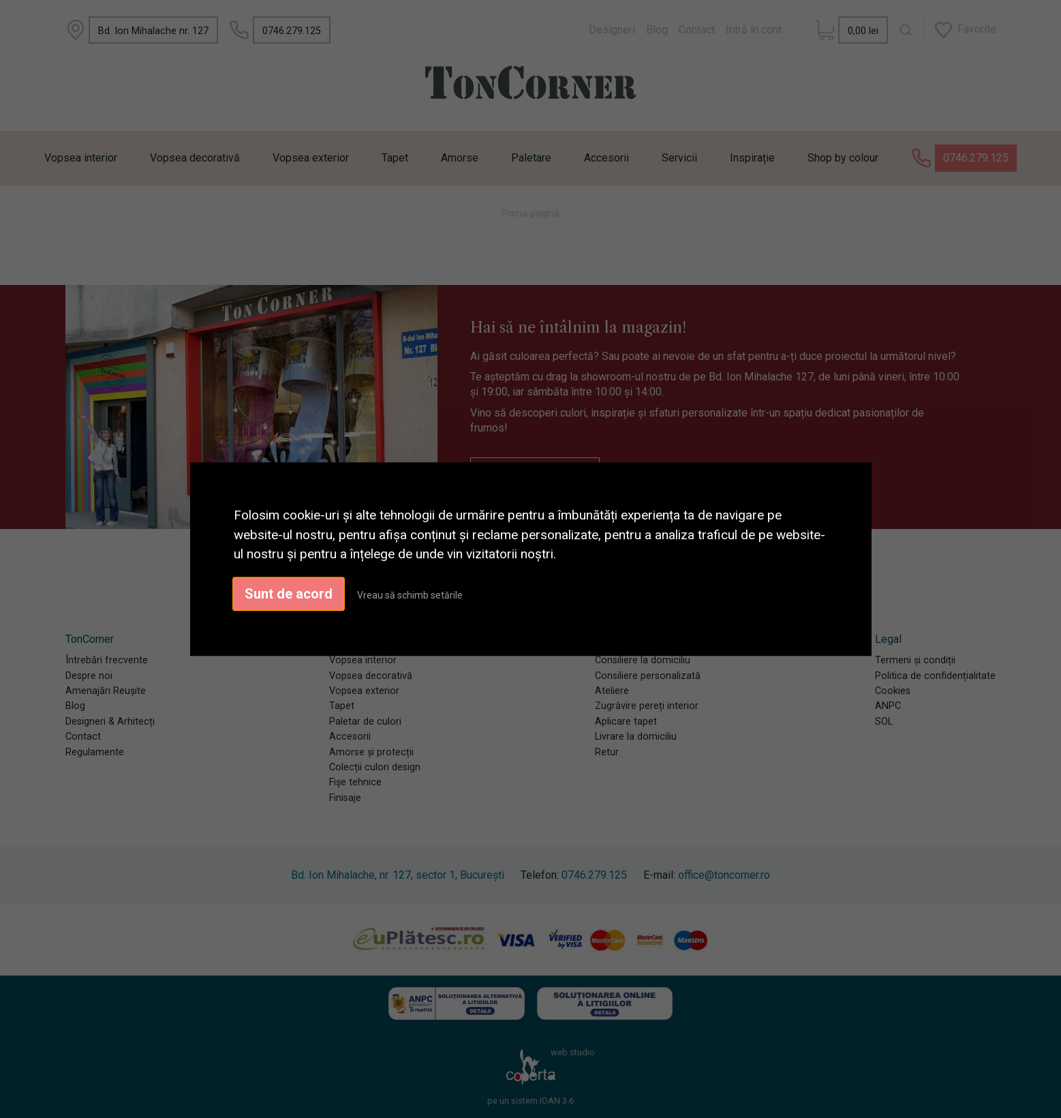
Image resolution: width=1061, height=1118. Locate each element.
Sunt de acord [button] (289, 594)
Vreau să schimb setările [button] (410, 595)
